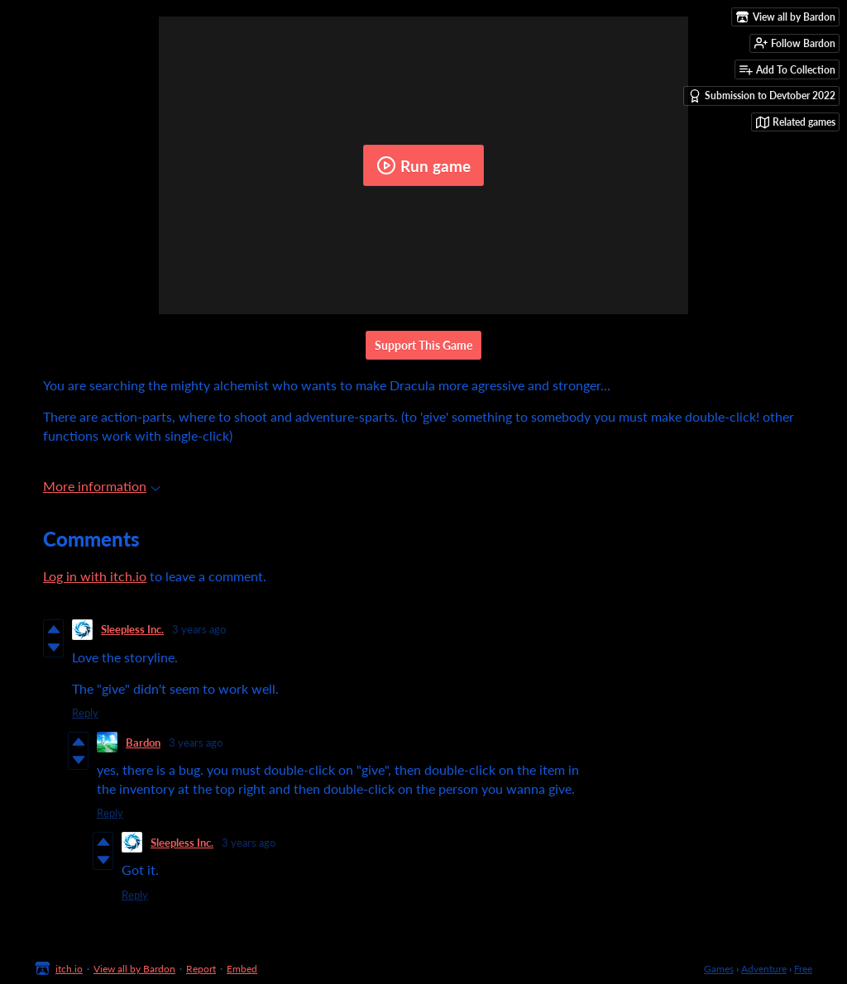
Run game (423, 165)
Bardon (143, 742)
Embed (242, 969)
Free (803, 969)
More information (101, 486)
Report (201, 969)
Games (719, 969)
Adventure (764, 969)
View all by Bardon (134, 969)
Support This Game (423, 345)
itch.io (69, 969)
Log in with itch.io (94, 576)
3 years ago (199, 629)
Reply (85, 712)
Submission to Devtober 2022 (761, 96)
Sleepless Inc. (132, 629)
